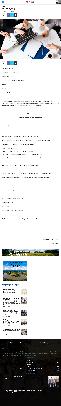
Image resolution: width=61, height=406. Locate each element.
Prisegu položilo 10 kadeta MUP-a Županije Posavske (16, 377)
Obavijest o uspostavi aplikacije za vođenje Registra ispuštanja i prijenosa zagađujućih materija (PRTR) (22, 391)
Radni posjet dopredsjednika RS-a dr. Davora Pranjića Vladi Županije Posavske (11, 322)
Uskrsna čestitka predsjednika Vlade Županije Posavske (9, 291)
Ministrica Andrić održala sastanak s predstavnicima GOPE (11, 331)
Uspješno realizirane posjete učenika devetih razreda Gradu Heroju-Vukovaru (10, 312)
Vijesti (3, 6)
